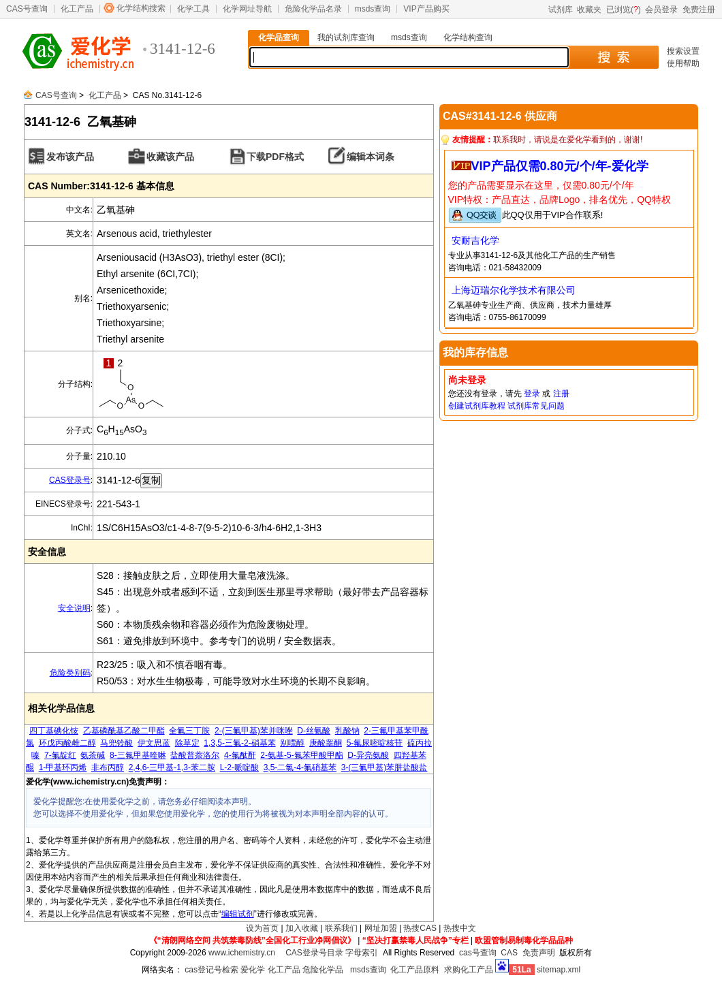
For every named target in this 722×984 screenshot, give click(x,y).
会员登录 (661, 9)
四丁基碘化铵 (53, 730)
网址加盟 (380, 928)
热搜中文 (459, 928)
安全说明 (74, 608)
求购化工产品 (468, 969)
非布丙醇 (107, 767)
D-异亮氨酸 (368, 755)
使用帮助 (683, 63)
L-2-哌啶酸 (239, 767)
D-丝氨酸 (313, 730)
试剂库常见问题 (536, 406)
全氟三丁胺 (189, 730)
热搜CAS (420, 928)
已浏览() (623, 9)
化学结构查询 (467, 37)
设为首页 (262, 928)
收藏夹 (589, 9)
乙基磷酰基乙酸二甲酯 (124, 730)
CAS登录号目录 (314, 952)
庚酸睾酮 (325, 743)
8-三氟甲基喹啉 (138, 755)
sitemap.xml (558, 969)
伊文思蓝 (154, 743)
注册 (561, 393)
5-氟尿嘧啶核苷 (375, 743)
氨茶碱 (92, 755)
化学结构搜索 (141, 8)
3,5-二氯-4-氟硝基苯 (300, 767)
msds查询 (373, 9)
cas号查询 (478, 952)
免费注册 (698, 9)
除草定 (187, 743)
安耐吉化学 (475, 240)
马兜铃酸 (116, 743)
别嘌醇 (292, 743)
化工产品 (77, 9)
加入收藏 (301, 928)
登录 (532, 393)
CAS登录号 (70, 480)
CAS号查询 (27, 9)
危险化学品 (322, 969)
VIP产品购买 (426, 9)
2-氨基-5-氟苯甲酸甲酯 (301, 755)
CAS (509, 952)
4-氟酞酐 (240, 755)
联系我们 (341, 928)
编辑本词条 (370, 156)
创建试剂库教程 (476, 406)
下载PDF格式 (275, 156)
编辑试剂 (237, 914)
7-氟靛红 (60, 755)
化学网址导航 (247, 9)
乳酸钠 (347, 730)
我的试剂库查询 (346, 37)
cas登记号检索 (211, 969)
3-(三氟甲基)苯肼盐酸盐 (384, 767)
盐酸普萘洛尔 (194, 755)
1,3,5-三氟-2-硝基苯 (239, 743)
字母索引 (361, 952)
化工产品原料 (414, 969)
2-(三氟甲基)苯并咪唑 (254, 730)
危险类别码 (70, 673)
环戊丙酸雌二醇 (67, 743)
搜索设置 (683, 51)
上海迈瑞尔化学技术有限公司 (514, 290)
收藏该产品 (170, 156)
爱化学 (252, 969)
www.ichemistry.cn (241, 952)
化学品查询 (278, 37)
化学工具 (193, 9)
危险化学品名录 (313, 9)
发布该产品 (70, 156)
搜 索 (613, 57)
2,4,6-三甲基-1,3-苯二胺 (172, 767)
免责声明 (538, 952)
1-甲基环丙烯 (63, 767)
